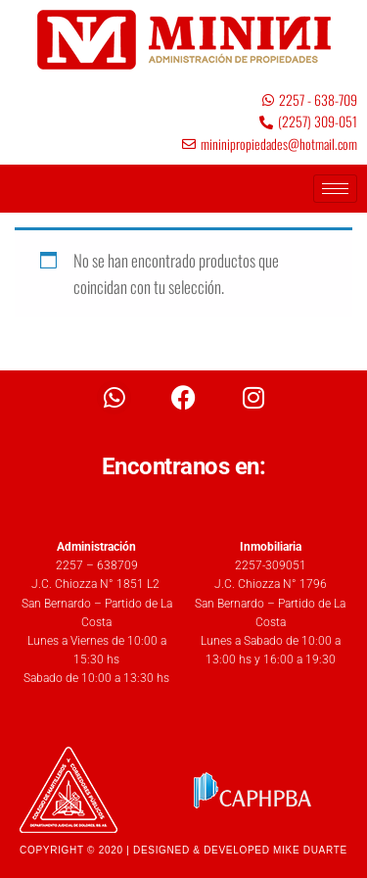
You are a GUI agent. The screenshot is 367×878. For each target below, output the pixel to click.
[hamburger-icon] (335, 188)
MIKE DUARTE (310, 850)
